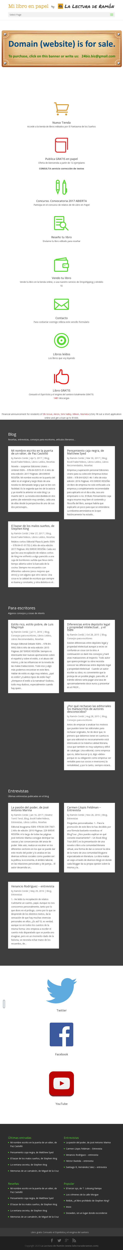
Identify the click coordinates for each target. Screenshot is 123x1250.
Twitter (62, 1010)
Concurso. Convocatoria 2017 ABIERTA (61, 201)
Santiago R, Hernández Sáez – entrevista (86, 1167)
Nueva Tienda (61, 122)
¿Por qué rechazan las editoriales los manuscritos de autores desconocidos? (89, 708)
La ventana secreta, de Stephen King (28, 1164)
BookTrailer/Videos (20, 461)
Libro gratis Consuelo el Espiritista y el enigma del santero (60, 1232)
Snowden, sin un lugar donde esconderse (86, 1213)
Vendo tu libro (61, 278)
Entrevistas (16, 822)
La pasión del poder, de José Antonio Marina (30, 808)
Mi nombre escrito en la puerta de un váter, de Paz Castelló (32, 452)
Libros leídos (61, 354)
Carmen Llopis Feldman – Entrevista (84, 808)
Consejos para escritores (23, 635)
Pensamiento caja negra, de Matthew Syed (85, 452)
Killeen (75, 414)
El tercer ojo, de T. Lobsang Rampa (83, 1188)
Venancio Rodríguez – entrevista (32, 886)
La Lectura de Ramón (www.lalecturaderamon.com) (69, 1245)
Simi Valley (66, 414)
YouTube (62, 1104)
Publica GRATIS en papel (61, 159)
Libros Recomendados (22, 639)
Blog (46, 458)
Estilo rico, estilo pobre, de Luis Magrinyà (32, 625)
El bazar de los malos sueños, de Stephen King (32, 527)
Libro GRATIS (61, 390)
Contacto (61, 318)
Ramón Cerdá (21, 458)
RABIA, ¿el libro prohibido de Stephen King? (87, 1200)
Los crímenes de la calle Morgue (82, 1194)
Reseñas (50, 461)
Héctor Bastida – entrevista (79, 1160)
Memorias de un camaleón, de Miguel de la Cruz (34, 1170)
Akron (56, 414)
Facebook (61, 1054)
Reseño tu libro (61, 237)
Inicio (68, 1206)
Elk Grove (47, 414)
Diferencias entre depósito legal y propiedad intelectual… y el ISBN (88, 627)
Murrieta (84, 414)
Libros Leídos (38, 461)
